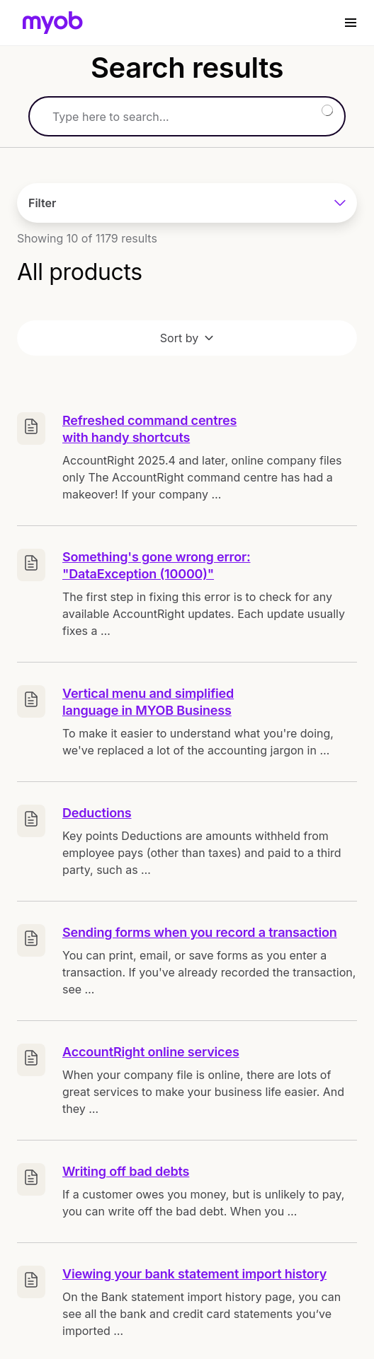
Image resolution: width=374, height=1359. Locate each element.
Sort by (187, 338)
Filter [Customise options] (187, 203)
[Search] (187, 116)
